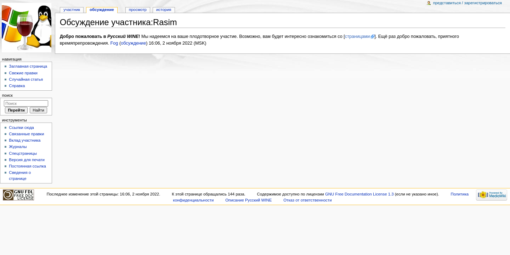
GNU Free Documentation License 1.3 (359, 194)
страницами (357, 36)
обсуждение (133, 43)
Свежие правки (23, 73)
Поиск (7, 95)
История (163, 9)
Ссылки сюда (21, 127)
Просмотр (138, 9)
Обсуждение (102, 9)
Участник (71, 9)
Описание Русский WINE (248, 200)
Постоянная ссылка (27, 166)
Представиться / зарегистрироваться (467, 3)
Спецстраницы (23, 153)
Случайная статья (26, 79)
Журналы (18, 146)
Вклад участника (24, 140)
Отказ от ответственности (307, 200)
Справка (17, 86)
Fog (114, 43)
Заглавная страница (28, 66)
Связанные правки (26, 134)
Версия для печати (27, 160)
